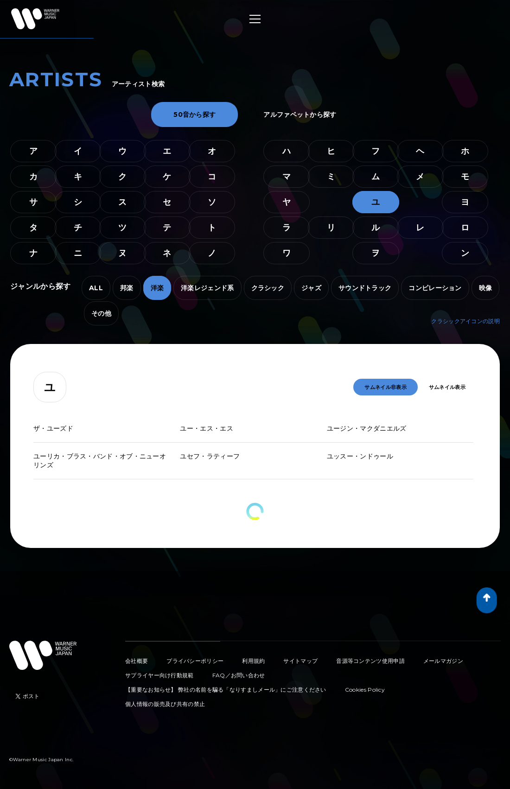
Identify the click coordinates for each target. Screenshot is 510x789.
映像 (485, 288)
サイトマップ (300, 660)
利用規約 (253, 660)
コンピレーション (434, 288)
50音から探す (194, 114)
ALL (96, 288)
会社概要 (136, 660)
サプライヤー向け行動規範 (159, 675)
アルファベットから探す (299, 114)
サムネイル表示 (447, 387)
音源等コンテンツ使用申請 (370, 660)
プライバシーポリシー (194, 660)
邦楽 (127, 288)
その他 (101, 313)
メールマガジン (443, 660)
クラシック (268, 288)
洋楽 (157, 288)
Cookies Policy (365, 689)
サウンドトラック (364, 288)
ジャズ (311, 288)
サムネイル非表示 (385, 387)
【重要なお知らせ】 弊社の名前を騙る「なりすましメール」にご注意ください (225, 689)
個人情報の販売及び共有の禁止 (165, 703)
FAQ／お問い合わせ (238, 675)
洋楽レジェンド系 (207, 288)
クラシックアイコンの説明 (465, 321)
